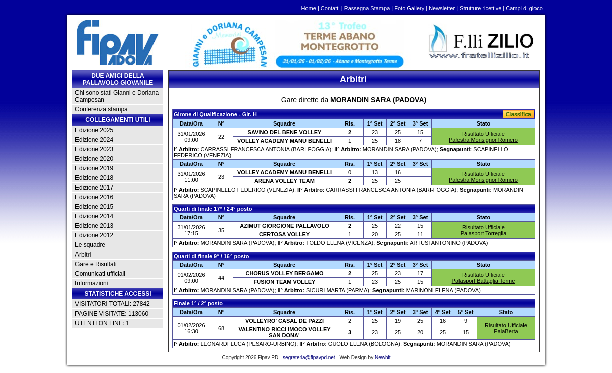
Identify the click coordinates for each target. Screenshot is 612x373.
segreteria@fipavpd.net (309, 357)
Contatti (330, 8)
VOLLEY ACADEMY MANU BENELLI (284, 141)
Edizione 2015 (94, 206)
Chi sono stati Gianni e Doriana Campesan (117, 96)
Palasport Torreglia (484, 233)
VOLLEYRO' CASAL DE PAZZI (284, 321)
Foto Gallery (409, 8)
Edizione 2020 (94, 158)
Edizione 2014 (94, 216)
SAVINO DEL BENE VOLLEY (285, 132)
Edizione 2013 (94, 225)
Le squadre (90, 244)
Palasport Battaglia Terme (483, 281)
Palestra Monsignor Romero (483, 140)
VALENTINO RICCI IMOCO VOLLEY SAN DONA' (284, 332)
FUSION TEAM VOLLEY (285, 282)
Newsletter (442, 8)
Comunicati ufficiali (100, 273)
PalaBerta (506, 331)
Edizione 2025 (94, 130)
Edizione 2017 (94, 187)
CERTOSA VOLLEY (284, 234)
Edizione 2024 (94, 139)
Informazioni (91, 283)
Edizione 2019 (94, 168)
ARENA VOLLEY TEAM (284, 181)
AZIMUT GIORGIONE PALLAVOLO (284, 226)
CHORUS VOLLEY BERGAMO (284, 273)
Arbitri (83, 254)
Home (308, 8)
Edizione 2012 (94, 235)
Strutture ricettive (480, 8)
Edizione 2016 (94, 197)
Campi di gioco (524, 8)
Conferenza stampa (101, 109)
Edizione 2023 (94, 149)
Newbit (383, 357)
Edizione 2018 (94, 177)
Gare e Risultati (96, 264)
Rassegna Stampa (367, 8)
